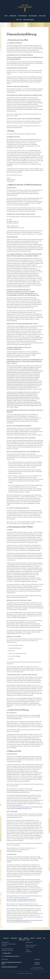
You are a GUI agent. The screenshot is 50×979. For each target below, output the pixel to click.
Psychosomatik (33, 15)
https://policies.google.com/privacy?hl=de (20, 792)
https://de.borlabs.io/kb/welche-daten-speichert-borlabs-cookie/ (25, 627)
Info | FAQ (19, 19)
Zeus (28, 939)
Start (5, 15)
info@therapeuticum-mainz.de (12, 956)
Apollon (6, 938)
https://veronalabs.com (16, 718)
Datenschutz (37, 964)
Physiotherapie (22, 15)
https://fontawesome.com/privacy (14, 851)
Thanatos (22, 939)
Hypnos (38, 938)
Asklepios (14, 938)
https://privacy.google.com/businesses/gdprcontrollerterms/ (20, 899)
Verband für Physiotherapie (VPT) (9, 966)
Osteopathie (12, 15)
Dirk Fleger (42, 15)
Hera (20, 938)
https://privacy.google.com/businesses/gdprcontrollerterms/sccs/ (21, 900)
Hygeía (32, 938)
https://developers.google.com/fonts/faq (16, 790)
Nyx (44, 938)
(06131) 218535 (7, 953)
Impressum (37, 962)
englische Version (28, 19)
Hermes (26, 938)
